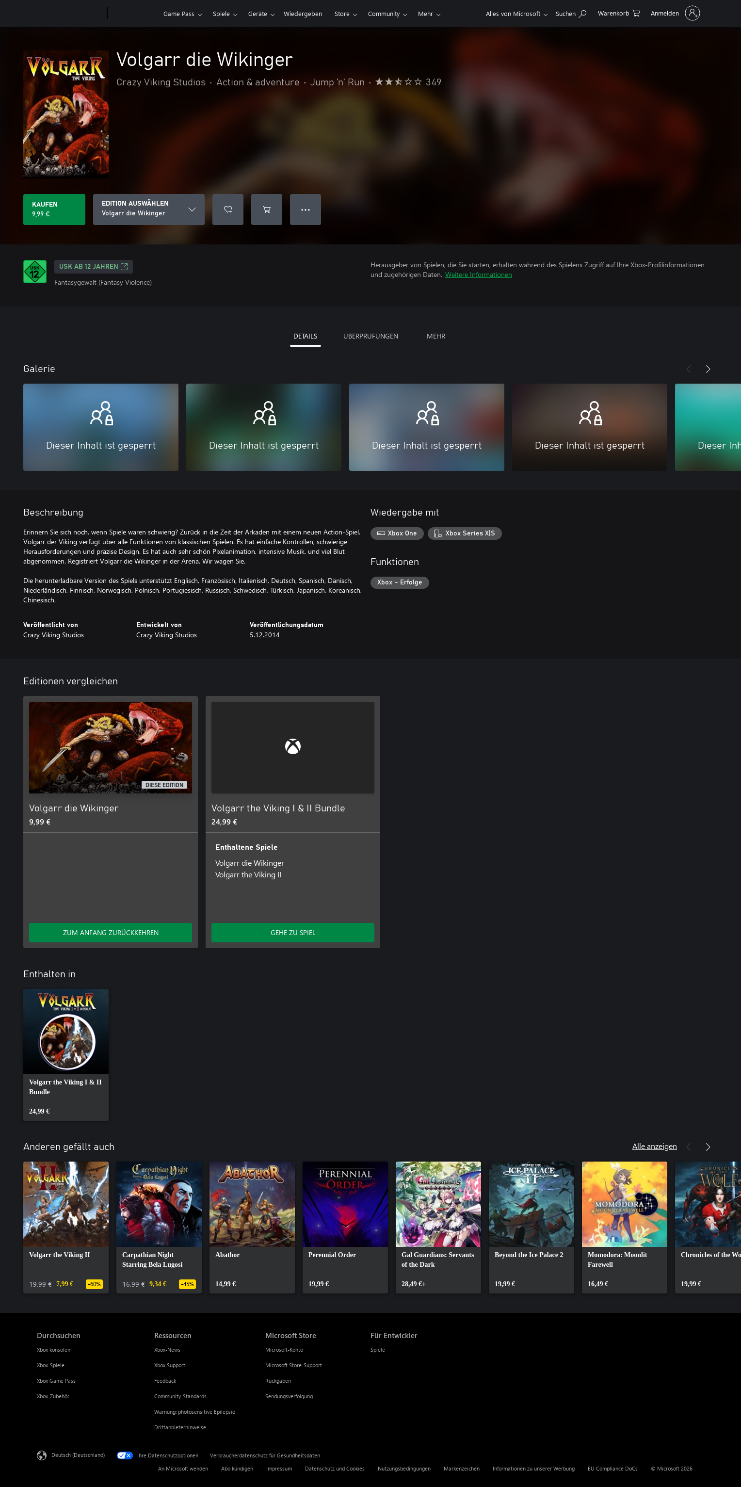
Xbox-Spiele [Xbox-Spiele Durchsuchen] (50, 1365)
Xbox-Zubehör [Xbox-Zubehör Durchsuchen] (53, 1396)
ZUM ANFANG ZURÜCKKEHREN (111, 932)
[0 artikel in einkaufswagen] (619, 12)
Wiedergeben (303, 13)
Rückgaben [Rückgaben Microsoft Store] (278, 1380)
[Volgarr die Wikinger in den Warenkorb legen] (266, 209)
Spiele (221, 13)
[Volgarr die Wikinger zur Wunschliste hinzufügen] (227, 209)
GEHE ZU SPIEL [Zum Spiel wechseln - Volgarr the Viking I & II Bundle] (293, 932)
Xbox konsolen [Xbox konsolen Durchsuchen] (53, 1349)
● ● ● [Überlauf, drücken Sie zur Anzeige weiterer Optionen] (305, 209)
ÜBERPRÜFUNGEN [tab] (370, 335)
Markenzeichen (462, 1468)
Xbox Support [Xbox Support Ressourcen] (169, 1365)
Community (384, 13)
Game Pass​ (178, 13)
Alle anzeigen (654, 1146)
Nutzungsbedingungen (404, 1468)
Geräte (257, 13)
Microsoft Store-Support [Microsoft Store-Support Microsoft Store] (293, 1365)
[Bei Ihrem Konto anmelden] (674, 13)
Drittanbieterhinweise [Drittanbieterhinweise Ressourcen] (180, 1427)
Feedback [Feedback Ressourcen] (165, 1380)
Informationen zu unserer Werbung (534, 1468)
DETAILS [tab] (305, 335)
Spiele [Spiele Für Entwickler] (377, 1349)
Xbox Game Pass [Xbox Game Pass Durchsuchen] (56, 1380)
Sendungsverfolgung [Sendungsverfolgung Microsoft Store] (289, 1396)
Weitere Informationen (478, 274)
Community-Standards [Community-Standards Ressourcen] (180, 1396)
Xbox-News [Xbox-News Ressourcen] (167, 1349)
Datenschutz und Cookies (335, 1468)
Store (342, 13)
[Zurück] (688, 369)
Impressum (279, 1468)
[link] (66, 1055)
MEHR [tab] (436, 335)
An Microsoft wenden (183, 1468)
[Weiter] (708, 369)
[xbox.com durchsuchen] (571, 12)
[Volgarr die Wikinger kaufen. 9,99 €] (54, 209)
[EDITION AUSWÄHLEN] (149, 209)
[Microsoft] (70, 13)
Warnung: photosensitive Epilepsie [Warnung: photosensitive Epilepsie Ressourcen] (194, 1411)
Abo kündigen (237, 1468)
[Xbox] (134, 13)
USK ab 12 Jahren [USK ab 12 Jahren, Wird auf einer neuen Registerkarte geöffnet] (93, 267)
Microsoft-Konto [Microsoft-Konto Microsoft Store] (284, 1349)
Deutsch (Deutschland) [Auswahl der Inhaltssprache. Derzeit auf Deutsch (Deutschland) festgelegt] (78, 1455)
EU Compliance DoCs (613, 1468)
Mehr (425, 13)
